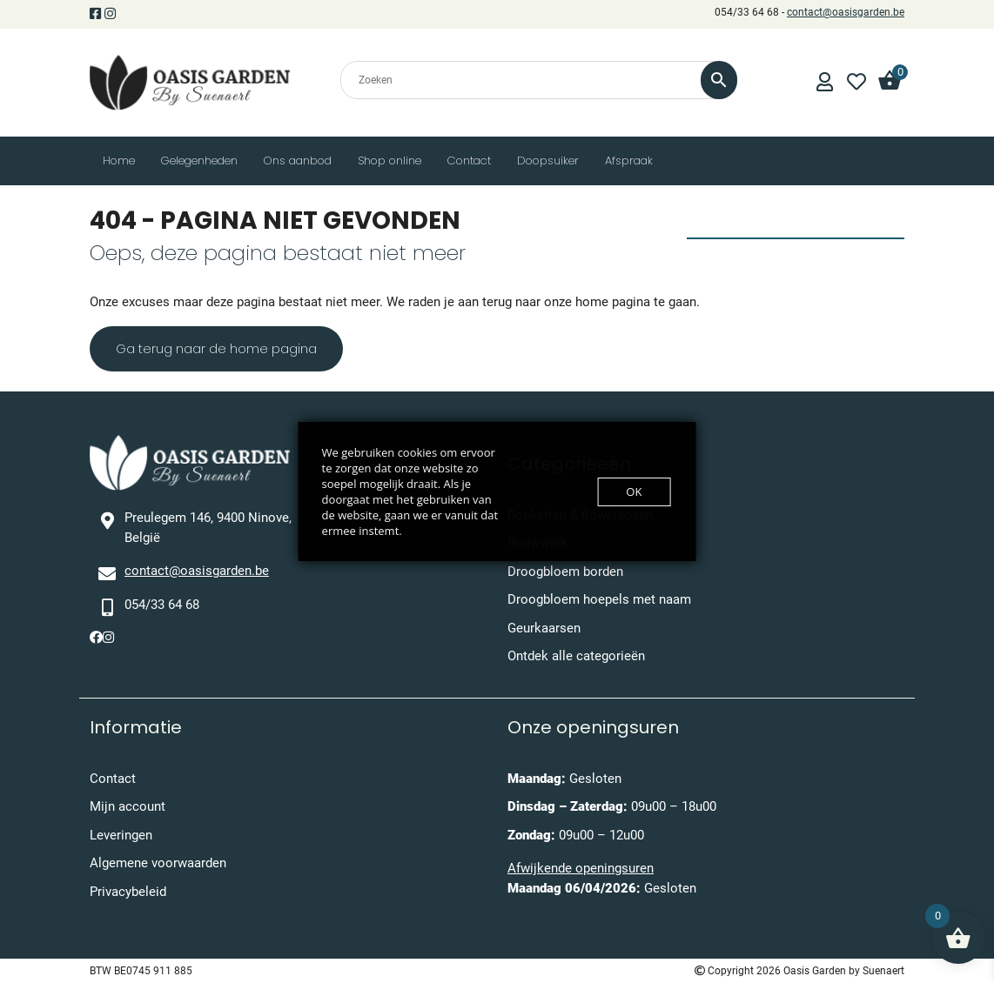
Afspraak (629, 160)
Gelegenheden (199, 160)
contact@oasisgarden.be (845, 12)
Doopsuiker (548, 160)
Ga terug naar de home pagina (216, 348)
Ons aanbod (298, 160)
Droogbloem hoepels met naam (599, 599)
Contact (469, 160)
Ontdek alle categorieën (576, 656)
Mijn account (127, 806)
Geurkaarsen (544, 628)
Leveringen (121, 835)
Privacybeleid (128, 891)
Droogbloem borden (565, 571)
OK (633, 491)
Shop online (389, 160)
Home (119, 160)
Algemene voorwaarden (158, 863)
